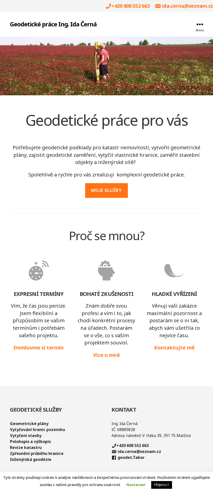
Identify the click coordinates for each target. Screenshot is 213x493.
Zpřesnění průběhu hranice (37, 453)
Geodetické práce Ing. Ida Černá (53, 24)
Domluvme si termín (38, 347)
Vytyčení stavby (25, 435)
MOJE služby (106, 190)
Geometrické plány (29, 423)
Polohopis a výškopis (30, 441)
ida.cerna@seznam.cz (187, 6)
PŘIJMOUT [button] (161, 485)
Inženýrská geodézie (30, 459)
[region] (106, 66)
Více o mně (106, 355)
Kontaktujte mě (174, 347)
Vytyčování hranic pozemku (37, 429)
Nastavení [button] (135, 484)
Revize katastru (26, 447)
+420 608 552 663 (130, 6)
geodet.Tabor (131, 457)
